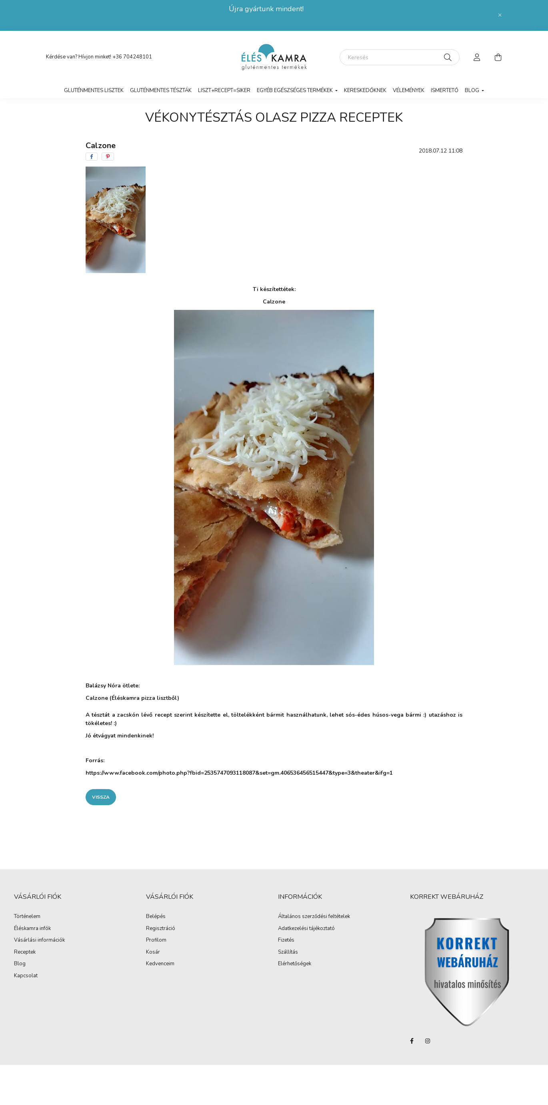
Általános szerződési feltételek (314, 917)
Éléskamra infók (32, 929)
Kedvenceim (160, 964)
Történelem (27, 917)
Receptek (25, 952)
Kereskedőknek (365, 90)
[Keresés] (400, 57)
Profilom (156, 940)
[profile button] (477, 57)
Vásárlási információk (39, 940)
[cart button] (498, 57)
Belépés (156, 917)
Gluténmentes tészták (161, 90)
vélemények (408, 90)
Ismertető (444, 90)
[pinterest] (108, 157)
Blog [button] (472, 90)
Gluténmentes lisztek (94, 90)
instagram (428, 1041)
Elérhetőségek (294, 964)
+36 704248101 (132, 56)
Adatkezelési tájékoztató (306, 929)
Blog (20, 964)
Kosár (153, 952)
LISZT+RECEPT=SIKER (224, 90)
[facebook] (92, 157)
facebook (412, 1041)
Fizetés (286, 940)
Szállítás (288, 952)
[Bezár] (500, 15)
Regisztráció (160, 929)
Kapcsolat (26, 976)
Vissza (101, 797)
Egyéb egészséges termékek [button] (295, 90)
